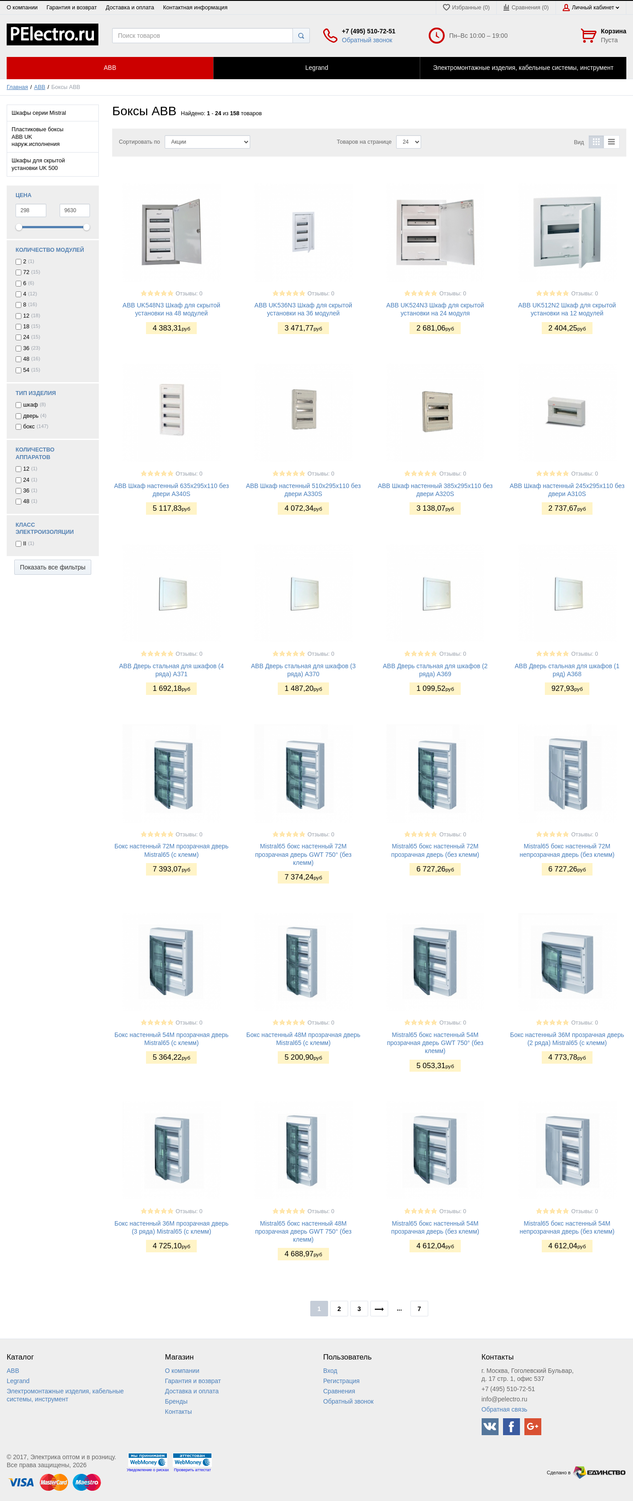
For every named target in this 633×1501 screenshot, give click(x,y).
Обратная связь (505, 1409)
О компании (22, 7)
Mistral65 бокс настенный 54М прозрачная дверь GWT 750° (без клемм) (435, 1042)
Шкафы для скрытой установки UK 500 (38, 164)
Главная (17, 87)
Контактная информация (195, 7)
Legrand (18, 1380)
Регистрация (341, 1380)
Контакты (178, 1411)
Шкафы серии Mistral (39, 113)
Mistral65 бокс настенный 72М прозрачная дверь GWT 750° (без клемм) (303, 854)
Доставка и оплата (130, 7)
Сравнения (339, 1391)
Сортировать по (139, 142)
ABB (39, 87)
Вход (330, 1370)
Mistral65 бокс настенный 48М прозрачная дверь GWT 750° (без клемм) (303, 1231)
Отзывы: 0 (189, 294)
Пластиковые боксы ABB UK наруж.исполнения (38, 136)
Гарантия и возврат (71, 7)
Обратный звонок (367, 40)
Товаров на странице (364, 142)
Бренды (176, 1401)
